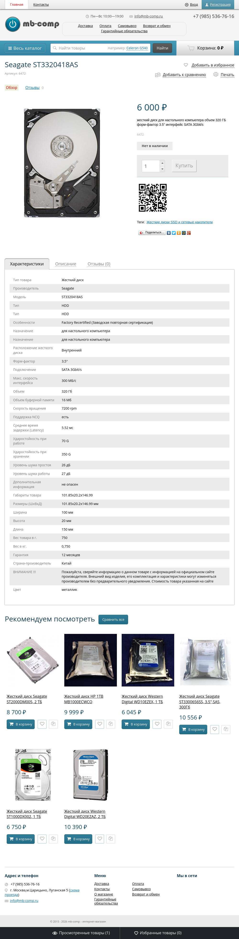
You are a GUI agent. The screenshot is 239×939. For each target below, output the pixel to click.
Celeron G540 (137, 48)
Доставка (85, 26)
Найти (162, 48)
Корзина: (205, 48)
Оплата (105, 26)
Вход (191, 4)
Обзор (11, 87)
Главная (16, 4)
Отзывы (32, 87)
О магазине (103, 894)
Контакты (41, 4)
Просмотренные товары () (81, 932)
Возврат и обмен (156, 26)
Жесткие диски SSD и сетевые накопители (180, 222)
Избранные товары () (157, 932)
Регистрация (218, 4)
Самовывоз (127, 26)
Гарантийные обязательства (124, 31)
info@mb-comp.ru (146, 16)
